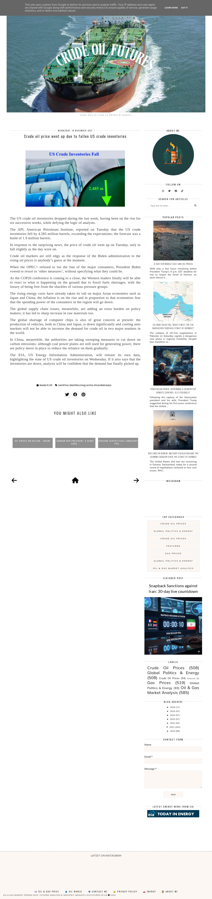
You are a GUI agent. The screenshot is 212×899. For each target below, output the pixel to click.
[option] (32, 433)
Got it (184, 7)
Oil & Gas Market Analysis (102, 385)
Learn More (171, 7)
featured (173, 546)
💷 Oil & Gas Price (46, 891)
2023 (173, 719)
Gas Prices (89, 385)
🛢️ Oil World (73, 891)
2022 (173, 723)
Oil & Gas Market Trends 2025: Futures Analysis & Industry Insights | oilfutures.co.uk (55, 895)
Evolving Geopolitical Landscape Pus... (118, 442)
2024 (173, 715)
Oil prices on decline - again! (33, 440)
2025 (173, 711)
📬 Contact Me (97, 891)
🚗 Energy (149, 891)
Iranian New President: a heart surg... (75, 442)
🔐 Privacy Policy (125, 891)
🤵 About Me (170, 891)
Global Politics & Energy (78, 385)
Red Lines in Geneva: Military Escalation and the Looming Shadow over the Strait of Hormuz (173, 454)
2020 (173, 731)
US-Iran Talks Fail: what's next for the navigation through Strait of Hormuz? (173, 326)
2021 (172, 727)
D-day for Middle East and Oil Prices (173, 264)
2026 (173, 707)
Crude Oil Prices (63, 385)
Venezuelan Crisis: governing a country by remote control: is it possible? (173, 390)
